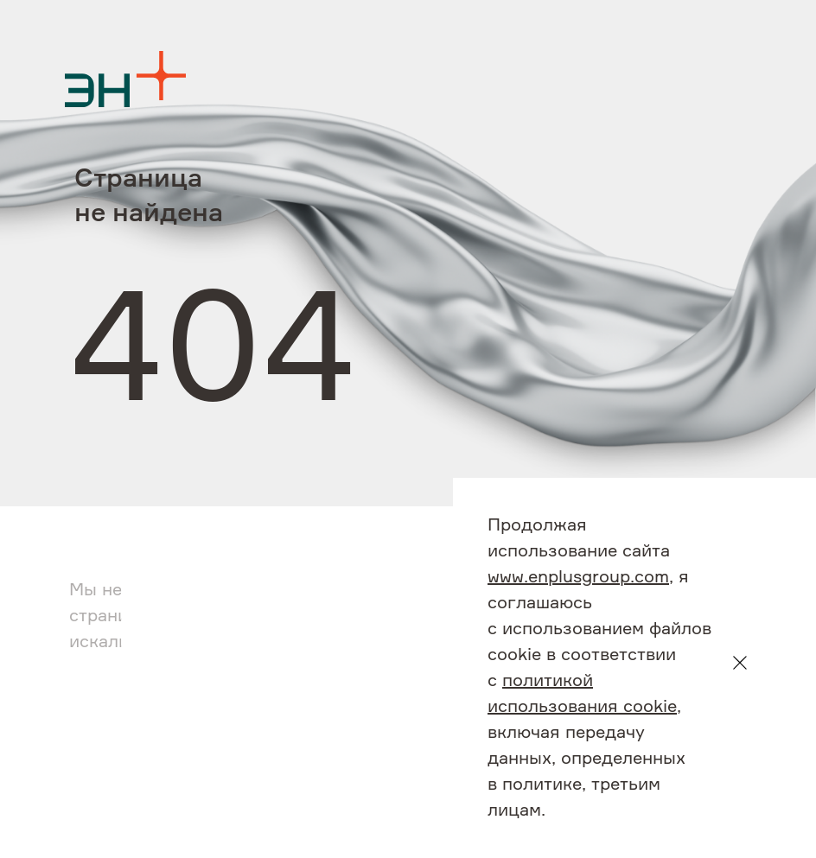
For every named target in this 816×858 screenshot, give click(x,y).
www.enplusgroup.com (578, 577)
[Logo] (125, 79)
